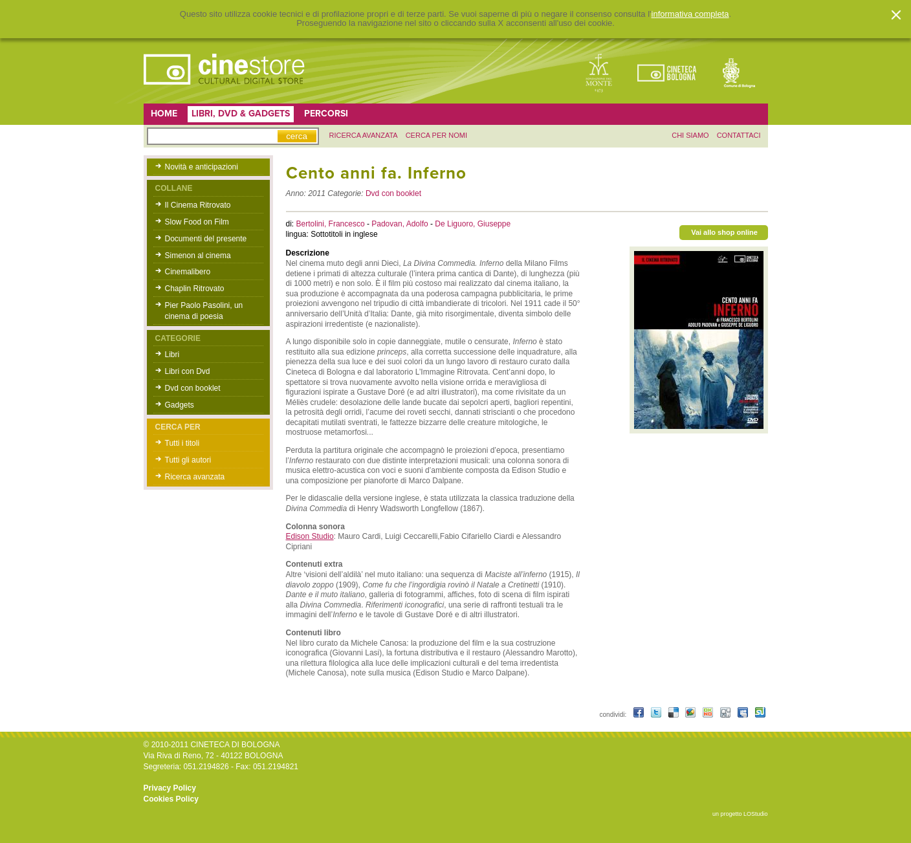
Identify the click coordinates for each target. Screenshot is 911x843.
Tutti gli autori (188, 460)
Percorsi (326, 113)
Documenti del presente (206, 238)
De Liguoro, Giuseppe (472, 223)
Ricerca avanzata (195, 476)
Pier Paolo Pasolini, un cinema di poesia (204, 311)
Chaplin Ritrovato (195, 288)
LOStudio (755, 814)
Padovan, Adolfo (400, 223)
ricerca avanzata (363, 135)
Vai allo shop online (724, 232)
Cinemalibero (188, 271)
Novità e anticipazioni (201, 166)
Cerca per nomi (436, 135)
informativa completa (690, 14)
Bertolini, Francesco (331, 223)
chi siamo (690, 135)
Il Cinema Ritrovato (198, 205)
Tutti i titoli (182, 443)
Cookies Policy (171, 799)
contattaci (739, 135)
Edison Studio (310, 536)
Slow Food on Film (197, 221)
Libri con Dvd (187, 371)
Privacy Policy (170, 788)
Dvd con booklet (193, 388)
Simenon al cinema (198, 255)
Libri (172, 354)
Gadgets (179, 405)
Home (164, 113)
